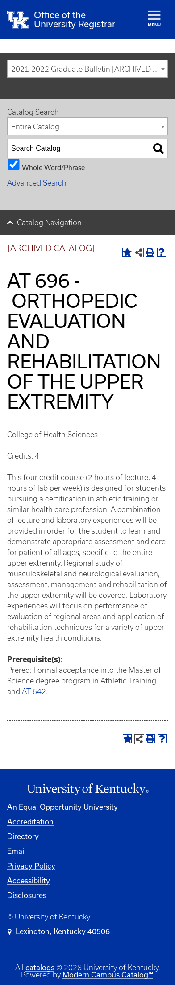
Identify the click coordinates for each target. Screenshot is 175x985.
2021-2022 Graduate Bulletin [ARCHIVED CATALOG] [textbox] (89, 69)
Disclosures (26, 895)
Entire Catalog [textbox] (35, 127)
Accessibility (28, 880)
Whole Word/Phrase (53, 167)
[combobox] (87, 69)
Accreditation (30, 821)
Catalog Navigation (49, 223)
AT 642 (34, 691)
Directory (23, 836)
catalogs (39, 967)
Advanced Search (37, 183)
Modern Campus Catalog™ (107, 974)
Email (16, 851)
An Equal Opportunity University (62, 807)
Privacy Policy (31, 865)
